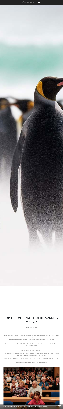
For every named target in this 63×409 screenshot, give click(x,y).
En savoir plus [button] (43, 406)
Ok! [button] (59, 406)
